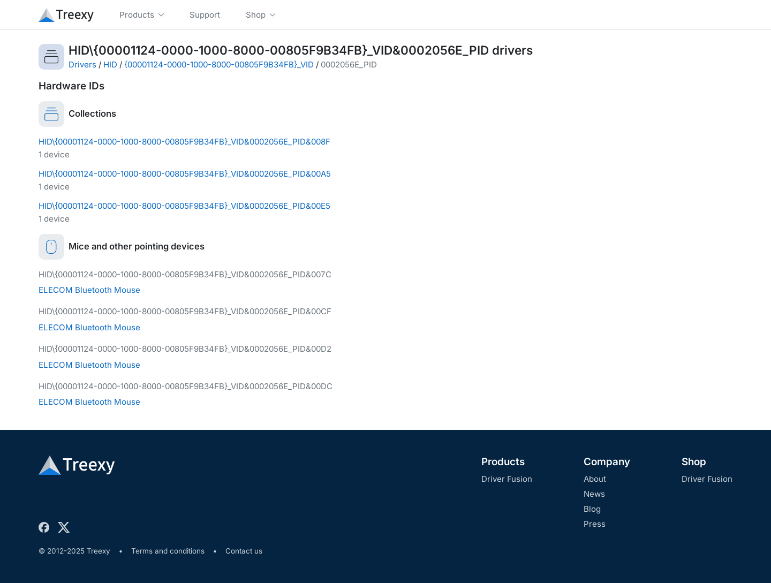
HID (110, 64)
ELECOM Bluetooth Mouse (89, 290)
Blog (592, 509)
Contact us (243, 551)
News (594, 494)
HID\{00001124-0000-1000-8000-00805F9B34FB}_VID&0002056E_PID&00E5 (184, 206)
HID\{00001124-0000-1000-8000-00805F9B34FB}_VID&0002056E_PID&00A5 (185, 174)
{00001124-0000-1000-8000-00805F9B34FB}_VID (219, 64)
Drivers (82, 64)
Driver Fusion (506, 479)
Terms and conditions (168, 551)
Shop (694, 462)
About (595, 479)
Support (205, 15)
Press (595, 524)
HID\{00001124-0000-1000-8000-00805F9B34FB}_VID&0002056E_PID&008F (184, 142)
